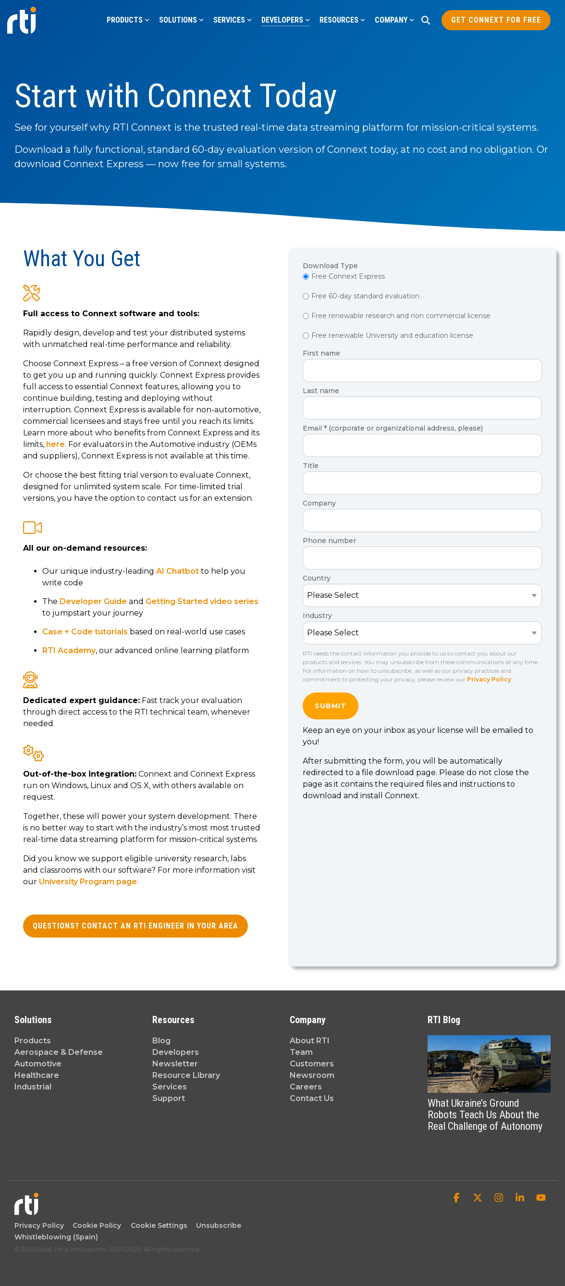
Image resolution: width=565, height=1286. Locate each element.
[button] (457, 1198)
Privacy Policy (489, 679)
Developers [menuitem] (175, 1052)
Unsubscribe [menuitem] (216, 1225)
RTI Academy (69, 650)
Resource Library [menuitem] (186, 1075)
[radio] (422, 277)
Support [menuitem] (168, 1098)
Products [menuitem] (32, 1040)
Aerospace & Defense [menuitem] (58, 1052)
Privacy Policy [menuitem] (39, 1225)
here (55, 444)
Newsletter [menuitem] (175, 1063)
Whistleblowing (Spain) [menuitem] (56, 1237)
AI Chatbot (177, 571)
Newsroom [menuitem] (312, 1075)
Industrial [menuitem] (32, 1086)
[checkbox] (422, 307)
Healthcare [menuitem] (36, 1075)
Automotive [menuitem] (37, 1063)
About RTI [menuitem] (310, 1040)
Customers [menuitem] (312, 1063)
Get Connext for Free (496, 20)
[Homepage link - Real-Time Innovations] (26, 1209)
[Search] (425, 20)
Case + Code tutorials (85, 631)
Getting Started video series (202, 601)
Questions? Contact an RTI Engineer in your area (135, 925)
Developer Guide (93, 601)
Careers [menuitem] (306, 1086)
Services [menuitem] (169, 1086)
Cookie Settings (159, 1225)
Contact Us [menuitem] (312, 1098)
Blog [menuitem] (161, 1040)
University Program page (88, 881)
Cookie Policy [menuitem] (95, 1225)
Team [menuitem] (301, 1052)
